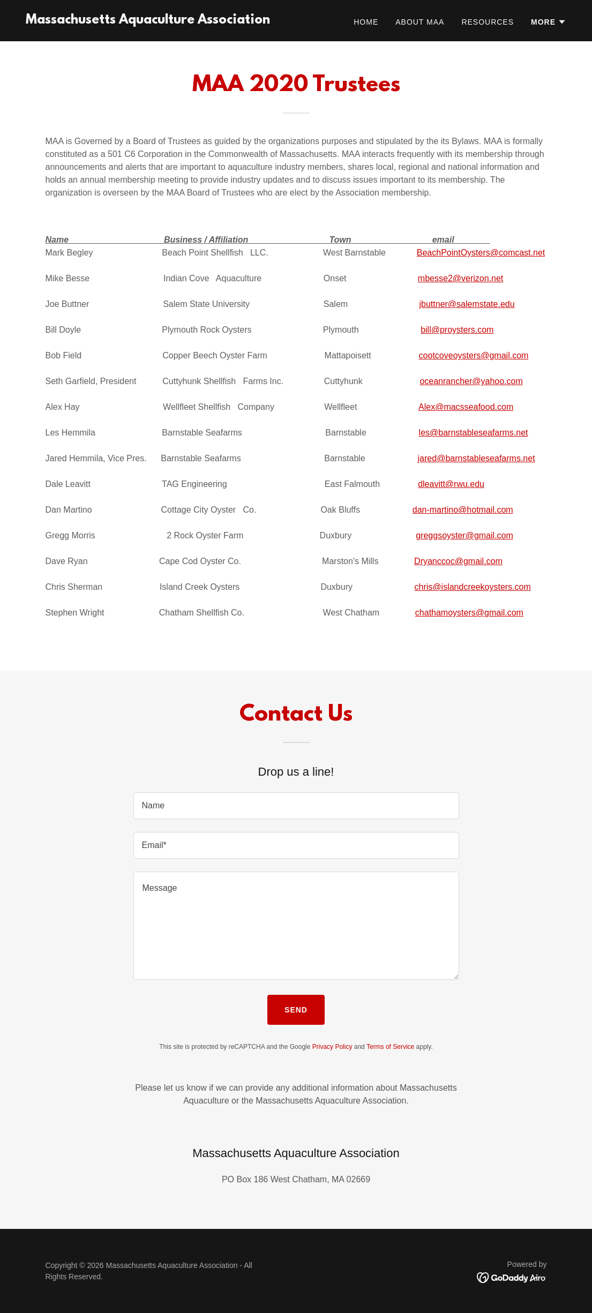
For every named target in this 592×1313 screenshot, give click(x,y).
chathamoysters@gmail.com (469, 612)
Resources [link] (487, 22)
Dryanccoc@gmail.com (458, 561)
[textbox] (296, 805)
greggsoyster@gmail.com (464, 535)
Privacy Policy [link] (332, 1047)
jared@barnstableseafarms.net (476, 458)
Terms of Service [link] (390, 1047)
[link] (148, 20)
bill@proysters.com (457, 329)
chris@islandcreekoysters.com (473, 586)
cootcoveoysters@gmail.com (474, 355)
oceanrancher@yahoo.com (470, 381)
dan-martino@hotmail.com (463, 509)
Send (296, 1010)
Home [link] (366, 22)
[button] (548, 22)
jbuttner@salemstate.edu (466, 304)
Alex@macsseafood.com (465, 406)
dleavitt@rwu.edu (451, 484)
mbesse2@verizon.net (460, 278)
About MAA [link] (419, 22)
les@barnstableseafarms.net (473, 432)
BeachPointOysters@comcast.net (481, 252)
